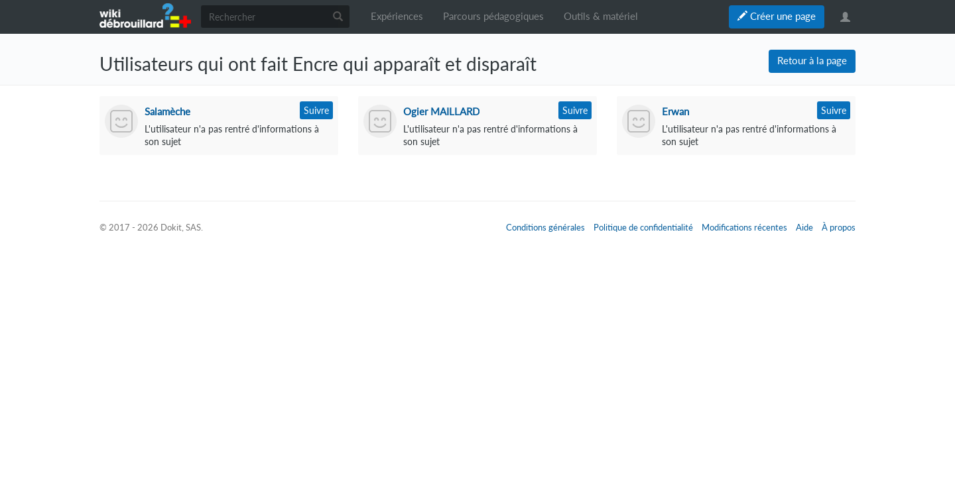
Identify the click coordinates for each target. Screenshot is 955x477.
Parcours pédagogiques (493, 16)
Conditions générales (545, 227)
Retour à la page (812, 60)
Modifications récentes (744, 227)
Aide (804, 227)
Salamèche (167, 111)
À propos (839, 227)
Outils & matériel (601, 16)
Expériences (397, 16)
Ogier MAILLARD (441, 111)
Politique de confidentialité (643, 227)
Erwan (675, 111)
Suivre (316, 110)
